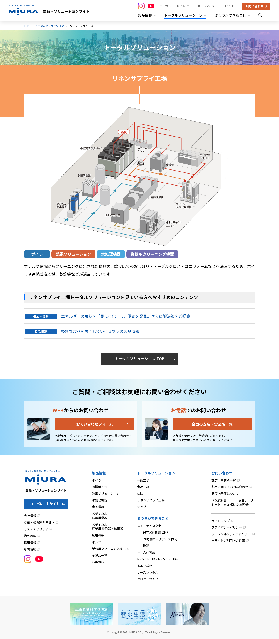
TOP (26, 25)
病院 (140, 493)
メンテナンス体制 (149, 526)
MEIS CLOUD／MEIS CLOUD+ (157, 559)
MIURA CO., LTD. (138, 632)
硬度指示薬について (225, 493)
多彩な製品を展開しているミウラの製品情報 (100, 331)
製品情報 (99, 472)
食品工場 (143, 487)
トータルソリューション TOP (139, 358)
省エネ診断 (144, 565)
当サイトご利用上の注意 (228, 540)
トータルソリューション (49, 25)
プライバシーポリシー (226, 527)
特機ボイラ (99, 487)
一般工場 (143, 480)
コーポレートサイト (172, 6)
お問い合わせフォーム (94, 424)
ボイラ (37, 254)
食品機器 (98, 507)
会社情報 (30, 515)
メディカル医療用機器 (99, 515)
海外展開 (30, 536)
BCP (146, 545)
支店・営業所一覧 (223, 480)
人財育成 (149, 552)
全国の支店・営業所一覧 (212, 424)
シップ (141, 507)
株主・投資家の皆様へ (39, 522)
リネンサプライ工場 (151, 500)
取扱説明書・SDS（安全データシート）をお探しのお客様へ (232, 502)
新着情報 (30, 549)
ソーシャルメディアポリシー (231, 534)
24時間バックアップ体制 (160, 539)
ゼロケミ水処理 (147, 579)
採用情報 (30, 542)
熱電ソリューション (73, 254)
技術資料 (98, 562)
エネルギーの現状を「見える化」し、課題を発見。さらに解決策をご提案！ (127, 316)
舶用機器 (98, 535)
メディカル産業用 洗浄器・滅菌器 (107, 526)
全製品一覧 (99, 555)
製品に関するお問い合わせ (229, 487)
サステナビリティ (36, 529)
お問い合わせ (254, 6)
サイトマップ (205, 6)
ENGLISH (230, 6)
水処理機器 (111, 254)
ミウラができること (152, 518)
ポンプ (96, 542)
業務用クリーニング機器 (152, 254)
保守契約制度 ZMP (155, 532)
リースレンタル (147, 572)
